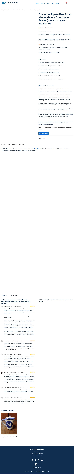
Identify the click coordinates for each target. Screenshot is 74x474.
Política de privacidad (35, 472)
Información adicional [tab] (12, 144)
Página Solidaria (37, 149)
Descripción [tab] (3, 144)
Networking (6, 9)
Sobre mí (37, 3)
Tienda (48, 3)
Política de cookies (45, 472)
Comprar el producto (43, 133)
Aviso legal (27, 472)
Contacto (57, 3)
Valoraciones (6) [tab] (22, 144)
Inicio (2, 9)
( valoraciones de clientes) (48, 27)
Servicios (43, 3)
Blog (52, 3)
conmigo (65, 109)
